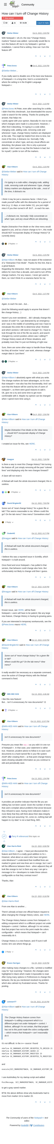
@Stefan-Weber (9, 71)
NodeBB (25, 1125)
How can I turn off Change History (33, 538)
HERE (32, 444)
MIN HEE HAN (13, 694)
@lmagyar (6, 538)
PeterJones (12, 66)
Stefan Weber (12, 33)
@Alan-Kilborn (8, 260)
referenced (24, 836)
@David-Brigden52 (10, 645)
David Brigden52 (14, 503)
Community (27, 4)
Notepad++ (39, 1118)
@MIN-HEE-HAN (9, 726)
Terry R (15, 836)
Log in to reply (43, 23)
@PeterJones (8, 108)
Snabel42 (11, 533)
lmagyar (10, 459)
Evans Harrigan (13, 963)
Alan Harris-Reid (14, 846)
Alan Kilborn (12, 167)
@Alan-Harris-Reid (10, 901)
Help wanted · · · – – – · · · (12, 18)
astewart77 (11, 1002)
